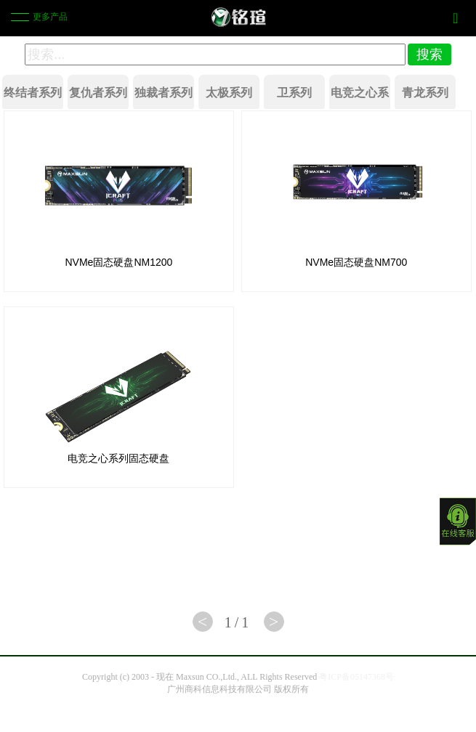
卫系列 (294, 92)
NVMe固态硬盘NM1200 (119, 262)
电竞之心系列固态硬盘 (118, 458)
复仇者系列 (98, 92)
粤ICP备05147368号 (356, 677)
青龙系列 (425, 92)
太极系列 (229, 92)
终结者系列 (33, 92)
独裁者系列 (163, 92)
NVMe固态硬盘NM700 (356, 262)
